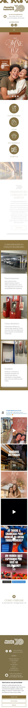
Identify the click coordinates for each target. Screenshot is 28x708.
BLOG (14, 666)
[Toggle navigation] (14, 30)
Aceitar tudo (14, 697)
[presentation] (2, 66)
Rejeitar (14, 705)
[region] (14, 694)
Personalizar (14, 701)
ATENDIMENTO (14, 670)
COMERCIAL (14, 668)
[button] (10, 96)
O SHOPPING (14, 660)
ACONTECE (14, 664)
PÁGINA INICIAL (14, 659)
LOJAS (14, 662)
